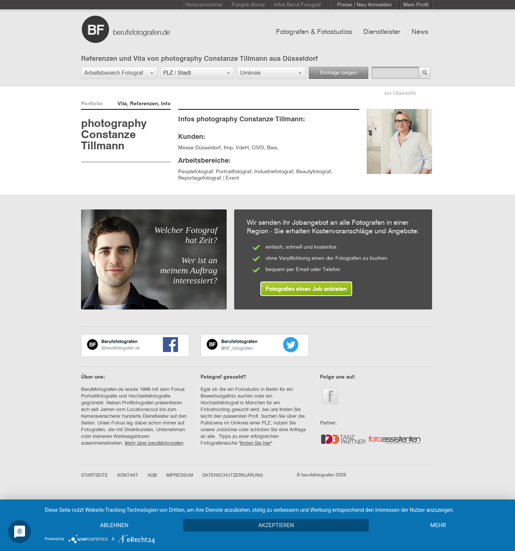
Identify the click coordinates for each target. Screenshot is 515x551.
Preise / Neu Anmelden (364, 4)
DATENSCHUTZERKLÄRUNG (232, 475)
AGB (152, 475)
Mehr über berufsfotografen (154, 443)
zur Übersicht (400, 93)
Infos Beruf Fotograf (297, 4)
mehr (438, 525)
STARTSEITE (94, 475)
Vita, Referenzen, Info (144, 103)
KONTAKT (127, 475)
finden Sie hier (255, 443)
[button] (119, 73)
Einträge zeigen (338, 72)
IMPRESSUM (179, 475)
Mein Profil (415, 4)
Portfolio (92, 103)
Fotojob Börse (248, 4)
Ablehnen (114, 525)
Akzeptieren (276, 525)
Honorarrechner (204, 4)
